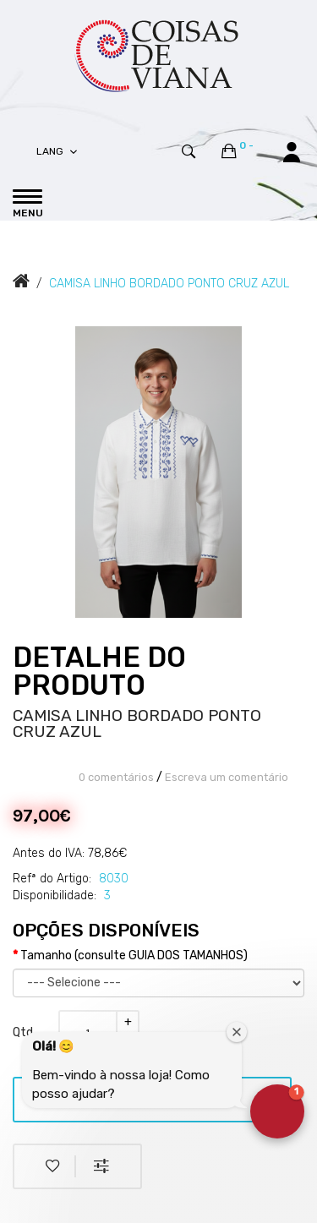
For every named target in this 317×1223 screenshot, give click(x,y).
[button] (277, 1111)
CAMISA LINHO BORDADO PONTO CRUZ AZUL (169, 283)
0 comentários (116, 777)
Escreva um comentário (226, 777)
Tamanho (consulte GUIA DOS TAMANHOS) (134, 955)
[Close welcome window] (237, 1032)
